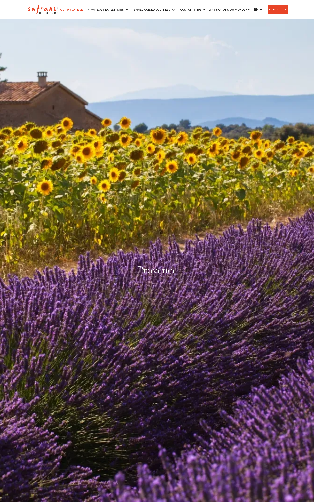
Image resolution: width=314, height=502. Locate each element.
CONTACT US (277, 9)
